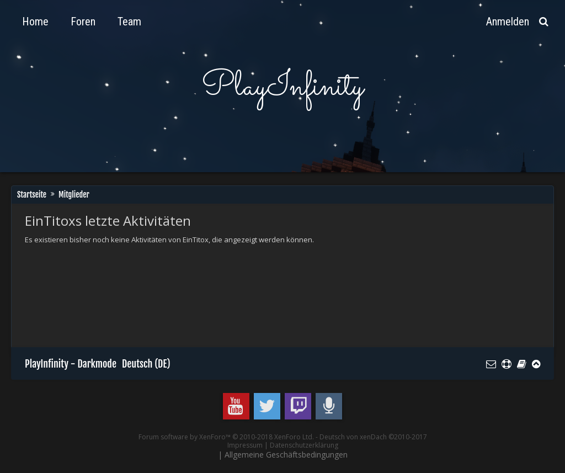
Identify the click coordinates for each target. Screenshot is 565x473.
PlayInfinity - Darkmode (70, 364)
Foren (83, 21)
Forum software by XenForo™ (226, 437)
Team (129, 21)
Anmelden (507, 21)
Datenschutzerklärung (304, 445)
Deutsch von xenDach (373, 437)
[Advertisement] (226, 282)
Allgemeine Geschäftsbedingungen (286, 454)
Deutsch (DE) (146, 364)
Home (35, 21)
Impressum (245, 445)
